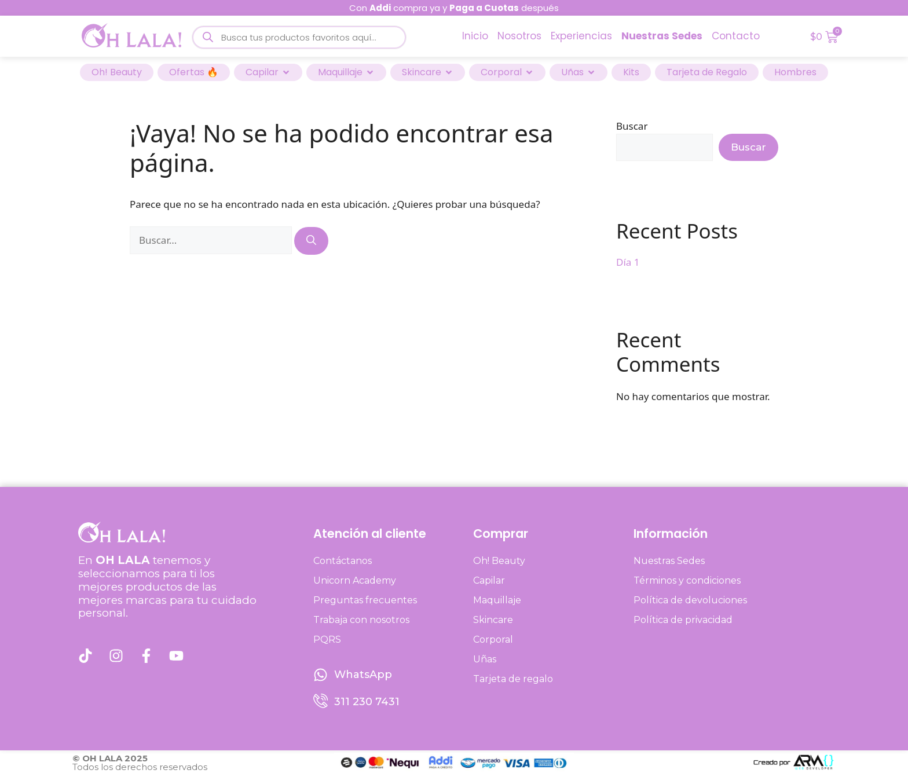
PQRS (327, 639)
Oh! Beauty (499, 560)
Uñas (484, 659)
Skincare (493, 619)
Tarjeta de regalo (513, 678)
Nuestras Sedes (669, 560)
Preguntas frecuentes (365, 600)
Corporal (493, 639)
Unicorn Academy (354, 580)
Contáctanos (342, 560)
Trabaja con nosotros (361, 619)
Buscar (631, 126)
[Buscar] (311, 241)
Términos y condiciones (687, 580)
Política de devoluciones (690, 600)
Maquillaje (497, 600)
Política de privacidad (683, 619)
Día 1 (627, 262)
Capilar (489, 580)
